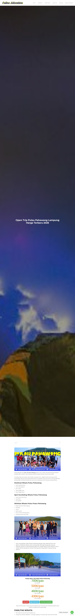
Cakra (34, 2)
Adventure (40, 2)
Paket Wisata (47, 2)
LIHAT (26, 602)
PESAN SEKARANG (46, 602)
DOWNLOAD (34, 602)
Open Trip (55, 2)
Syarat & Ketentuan (69, 2)
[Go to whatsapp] (72, 612)
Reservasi (61, 2)
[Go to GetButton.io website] (72, 614)
